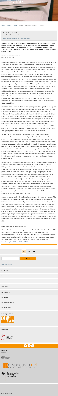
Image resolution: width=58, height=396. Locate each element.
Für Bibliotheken (6, 307)
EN (29, 251)
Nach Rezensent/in (6, 281)
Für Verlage (4, 297)
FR (34, 251)
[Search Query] (10, 258)
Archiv (9, 25)
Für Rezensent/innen (7, 302)
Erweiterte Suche (6, 264)
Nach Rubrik (4, 286)
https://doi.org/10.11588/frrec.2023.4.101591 (16, 38)
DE (24, 251)
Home (3, 25)
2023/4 (15, 25)
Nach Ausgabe (5, 276)
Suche (28, 258)
